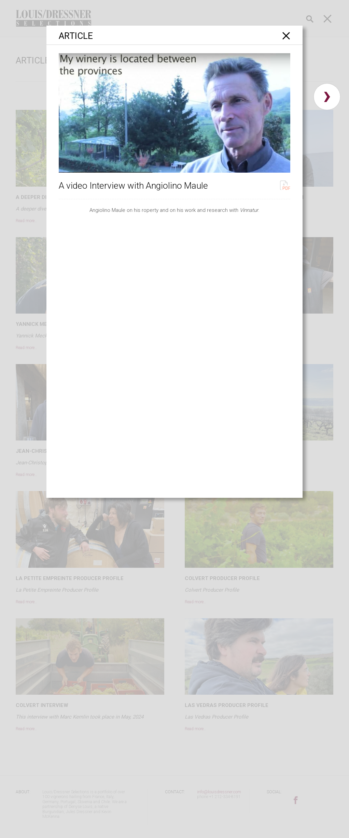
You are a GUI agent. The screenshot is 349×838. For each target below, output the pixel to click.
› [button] (327, 97)
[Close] (286, 36)
